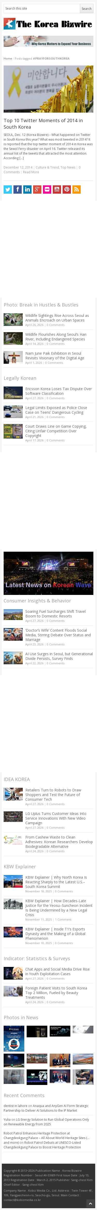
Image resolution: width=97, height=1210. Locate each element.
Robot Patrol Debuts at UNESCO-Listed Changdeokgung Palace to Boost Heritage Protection (42, 1144)
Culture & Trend (47, 167)
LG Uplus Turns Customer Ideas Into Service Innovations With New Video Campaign (55, 818)
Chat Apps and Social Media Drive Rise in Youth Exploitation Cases (57, 971)
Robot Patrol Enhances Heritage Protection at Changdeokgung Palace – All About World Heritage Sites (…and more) (46, 1138)
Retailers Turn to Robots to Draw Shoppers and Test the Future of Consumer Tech (53, 795)
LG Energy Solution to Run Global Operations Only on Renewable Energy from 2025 (46, 1121)
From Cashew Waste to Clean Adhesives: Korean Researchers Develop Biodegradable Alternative (59, 842)
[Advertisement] (48, 249)
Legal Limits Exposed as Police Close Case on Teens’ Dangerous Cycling (56, 410)
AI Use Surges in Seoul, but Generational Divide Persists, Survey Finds (59, 656)
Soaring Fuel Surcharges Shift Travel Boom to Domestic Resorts (55, 613)
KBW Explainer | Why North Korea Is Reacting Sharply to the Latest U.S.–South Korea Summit (56, 882)
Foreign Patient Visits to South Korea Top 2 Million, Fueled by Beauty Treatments (56, 993)
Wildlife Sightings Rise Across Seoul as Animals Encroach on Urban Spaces (57, 318)
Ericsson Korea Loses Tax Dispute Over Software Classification (58, 391)
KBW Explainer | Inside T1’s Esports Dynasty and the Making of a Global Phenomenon (55, 934)
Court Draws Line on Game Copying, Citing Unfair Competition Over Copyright (56, 431)
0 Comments (55, 325)
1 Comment (63, 919)
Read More (31, 172)
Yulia (7, 1119)
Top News (68, 167)
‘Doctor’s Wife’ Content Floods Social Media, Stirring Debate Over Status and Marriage (58, 635)
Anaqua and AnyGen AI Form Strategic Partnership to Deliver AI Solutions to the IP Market (46, 1108)
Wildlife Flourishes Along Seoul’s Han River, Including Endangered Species (55, 336)
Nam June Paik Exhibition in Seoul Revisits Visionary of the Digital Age (54, 355)
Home (8, 58)
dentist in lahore (15, 1106)
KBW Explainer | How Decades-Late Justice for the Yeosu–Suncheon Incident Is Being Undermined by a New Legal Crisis (59, 907)
